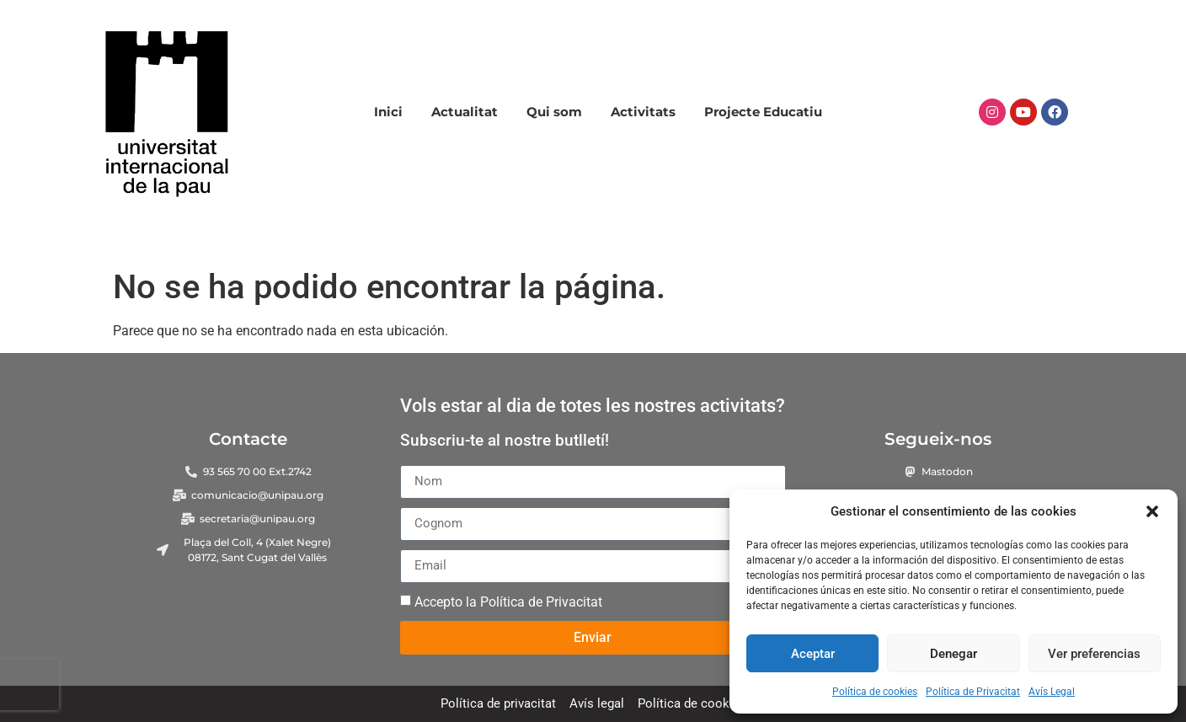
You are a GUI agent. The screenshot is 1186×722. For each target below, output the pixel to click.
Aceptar (813, 653)
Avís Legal (1051, 692)
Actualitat (464, 112)
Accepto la (508, 601)
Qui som (554, 112)
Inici (388, 112)
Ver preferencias (1094, 653)
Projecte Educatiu (763, 112)
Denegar (953, 653)
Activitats (643, 112)
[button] (1152, 511)
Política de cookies (874, 692)
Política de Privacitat (973, 692)
